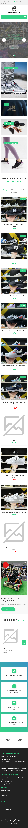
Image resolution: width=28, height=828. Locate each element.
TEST (14, 440)
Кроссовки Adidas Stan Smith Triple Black (14, 296)
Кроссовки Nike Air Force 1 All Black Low (14, 261)
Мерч (2, 798)
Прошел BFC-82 (8, 648)
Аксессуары (4, 795)
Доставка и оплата (6, 809)
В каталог (14, 47)
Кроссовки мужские (6, 790)
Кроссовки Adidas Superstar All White (14, 475)
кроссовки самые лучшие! (14, 547)
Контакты (3, 812)
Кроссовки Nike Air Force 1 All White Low (14, 512)
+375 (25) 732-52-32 (6, 781)
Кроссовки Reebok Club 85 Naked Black (14, 330)
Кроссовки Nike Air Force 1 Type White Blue (14, 366)
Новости (3, 807)
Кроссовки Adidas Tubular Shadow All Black (14, 225)
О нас (2, 804)
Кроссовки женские (6, 793)
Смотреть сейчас (8, 609)
